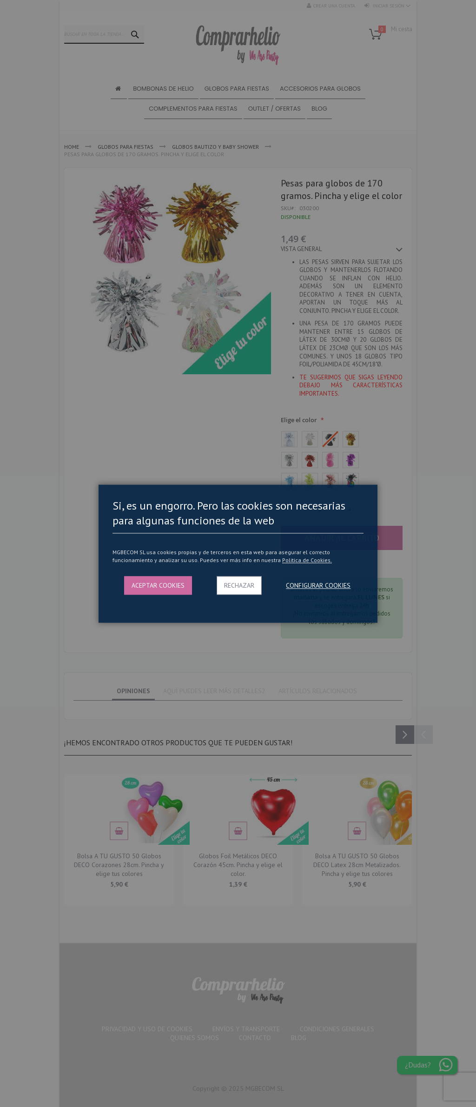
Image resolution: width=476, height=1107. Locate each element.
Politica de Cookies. (307, 560)
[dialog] (238, 553)
